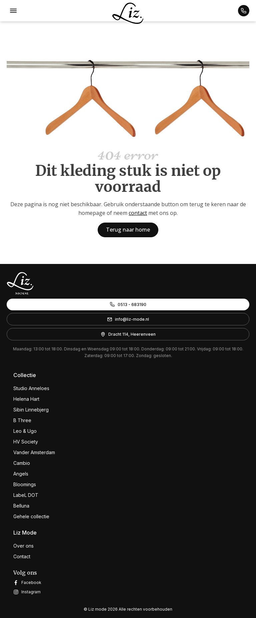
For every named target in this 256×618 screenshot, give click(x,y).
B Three (22, 420)
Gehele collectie (31, 516)
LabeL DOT (25, 495)
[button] (243, 10)
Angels (20, 474)
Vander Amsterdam (34, 452)
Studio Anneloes (31, 388)
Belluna (21, 506)
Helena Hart (26, 399)
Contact (21, 556)
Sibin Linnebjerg (31, 409)
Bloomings (24, 484)
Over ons (23, 546)
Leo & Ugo (25, 431)
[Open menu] (13, 11)
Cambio (21, 463)
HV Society (25, 441)
